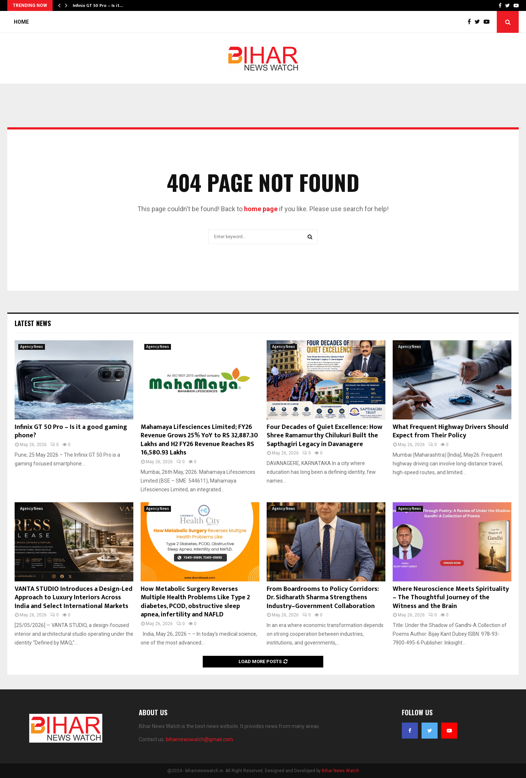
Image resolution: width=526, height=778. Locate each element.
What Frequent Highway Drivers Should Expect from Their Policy (450, 431)
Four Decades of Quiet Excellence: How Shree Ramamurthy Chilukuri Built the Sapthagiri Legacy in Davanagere (324, 436)
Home (21, 22)
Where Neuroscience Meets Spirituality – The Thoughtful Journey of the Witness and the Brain (451, 598)
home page (261, 209)
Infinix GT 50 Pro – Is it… (98, 5)
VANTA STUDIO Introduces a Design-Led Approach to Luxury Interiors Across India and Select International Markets (74, 598)
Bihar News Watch (340, 770)
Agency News (31, 347)
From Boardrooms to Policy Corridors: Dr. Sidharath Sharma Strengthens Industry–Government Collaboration (323, 598)
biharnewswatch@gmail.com (199, 739)
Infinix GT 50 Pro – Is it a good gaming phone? (71, 431)
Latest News (33, 323)
